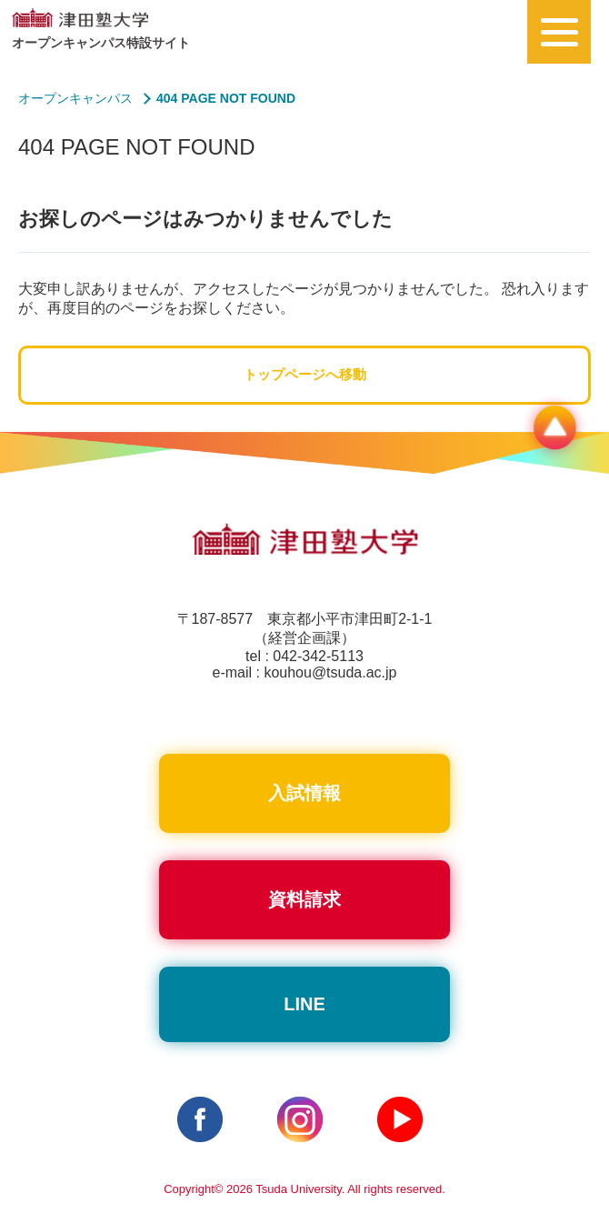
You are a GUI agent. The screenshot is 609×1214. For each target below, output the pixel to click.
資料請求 (304, 899)
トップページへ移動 (305, 374)
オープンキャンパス (75, 98)
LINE (304, 1004)
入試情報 (304, 793)
